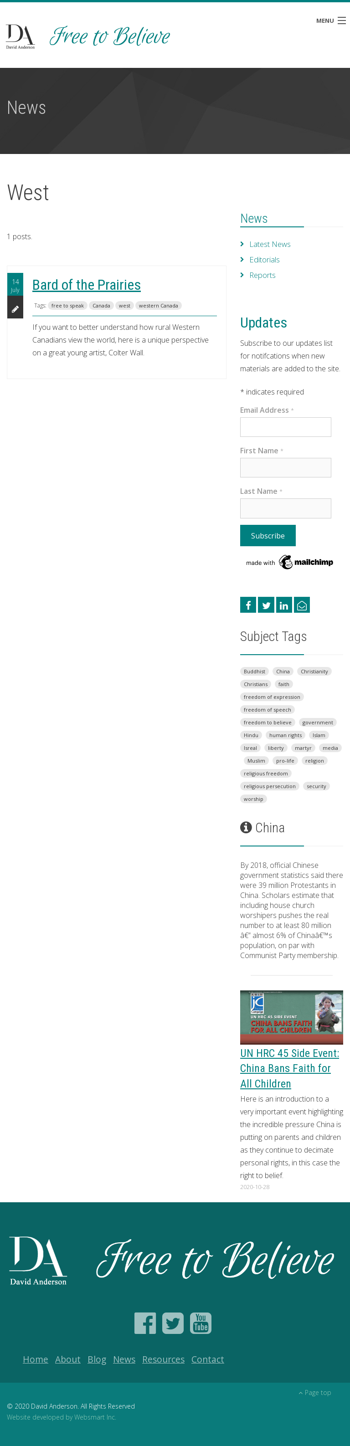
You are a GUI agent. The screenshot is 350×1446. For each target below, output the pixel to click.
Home (35, 1359)
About (68, 1359)
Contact (207, 1359)
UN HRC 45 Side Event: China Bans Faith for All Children (289, 1068)
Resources (163, 1359)
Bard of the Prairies (86, 284)
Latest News (270, 244)
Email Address (267, 410)
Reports (262, 275)
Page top (315, 1392)
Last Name (261, 491)
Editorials (264, 260)
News (254, 218)
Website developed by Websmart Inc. (61, 1417)
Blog (97, 1359)
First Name (261, 451)
